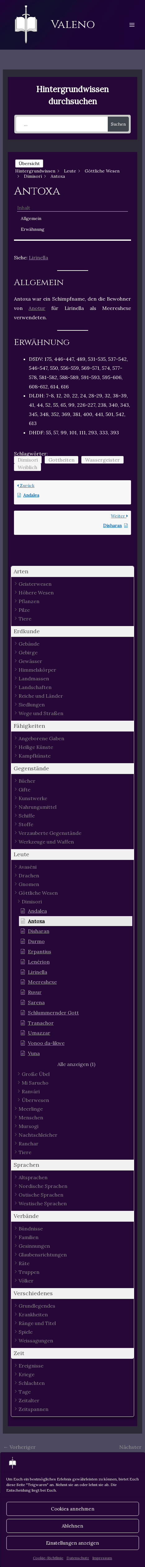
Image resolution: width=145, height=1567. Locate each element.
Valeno (73, 24)
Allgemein (31, 218)
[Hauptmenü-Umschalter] (132, 25)
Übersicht (29, 163)
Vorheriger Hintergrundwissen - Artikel (36, 1448)
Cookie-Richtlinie (48, 1558)
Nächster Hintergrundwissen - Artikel (108, 1448)
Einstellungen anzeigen (72, 1543)
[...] (62, 124)
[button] (72, 571)
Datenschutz (77, 1558)
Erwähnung (32, 229)
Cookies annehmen (72, 1509)
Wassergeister (102, 460)
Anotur (37, 308)
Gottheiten (61, 460)
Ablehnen (72, 1526)
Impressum (102, 1558)
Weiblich (27, 467)
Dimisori (28, 460)
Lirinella (38, 257)
